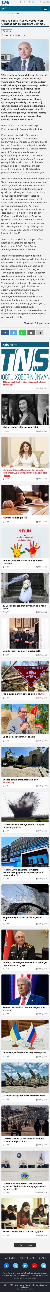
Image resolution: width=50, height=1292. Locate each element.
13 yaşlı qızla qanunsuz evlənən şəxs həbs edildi (24, 607)
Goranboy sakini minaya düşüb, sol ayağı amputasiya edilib (24, 826)
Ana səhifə (5, 14)
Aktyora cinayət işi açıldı (15, 517)
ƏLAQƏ (42, 1258)
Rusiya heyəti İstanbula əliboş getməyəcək (24, 1052)
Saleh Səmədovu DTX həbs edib (19, 736)
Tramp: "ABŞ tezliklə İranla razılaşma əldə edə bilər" (24, 1009)
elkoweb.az (29, 1289)
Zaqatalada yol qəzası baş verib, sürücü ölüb (23, 919)
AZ (40, 2)
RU (44, 2)
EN (47, 2)
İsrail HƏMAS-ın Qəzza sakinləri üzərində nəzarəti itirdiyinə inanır (23, 1140)
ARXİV (33, 1258)
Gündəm (15, 14)
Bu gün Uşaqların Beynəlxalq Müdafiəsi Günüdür (23, 562)
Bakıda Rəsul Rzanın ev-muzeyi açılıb (22, 650)
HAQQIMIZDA (10, 1258)
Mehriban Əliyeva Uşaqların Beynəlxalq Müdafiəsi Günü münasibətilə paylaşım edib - (25, 473)
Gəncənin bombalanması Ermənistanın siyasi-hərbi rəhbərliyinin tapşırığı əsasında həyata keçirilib (24, 1186)
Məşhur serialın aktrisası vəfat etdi (20, 427)
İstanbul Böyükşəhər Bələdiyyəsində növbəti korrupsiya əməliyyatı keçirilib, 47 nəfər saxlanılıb (24, 872)
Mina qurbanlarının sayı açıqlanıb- (24, 693)
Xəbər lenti (10, 344)
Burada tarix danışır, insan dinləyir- (21, 781)
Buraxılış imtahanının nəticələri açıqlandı (23, 1231)
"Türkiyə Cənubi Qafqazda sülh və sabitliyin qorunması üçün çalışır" (25, 964)
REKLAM (24, 1258)
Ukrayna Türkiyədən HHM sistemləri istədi (24, 1095)
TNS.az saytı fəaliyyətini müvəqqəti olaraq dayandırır (24, 383)
